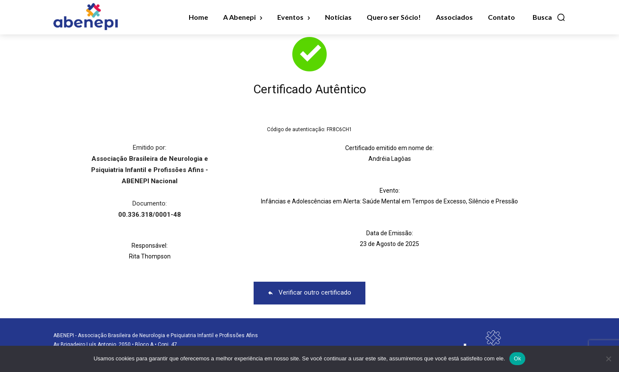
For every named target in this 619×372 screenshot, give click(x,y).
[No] (608, 358)
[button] (549, 17)
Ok (517, 358)
